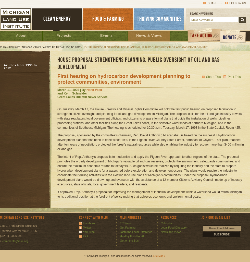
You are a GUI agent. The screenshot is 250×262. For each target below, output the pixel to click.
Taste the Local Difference (136, 231)
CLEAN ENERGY (57, 19)
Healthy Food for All (132, 236)
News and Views (171, 231)
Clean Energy (10, 47)
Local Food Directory (174, 227)
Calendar (166, 223)
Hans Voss (94, 90)
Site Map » (159, 256)
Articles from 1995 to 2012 (62, 47)
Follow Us (237, 3)
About (21, 35)
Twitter (87, 227)
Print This (234, 77)
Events (106, 35)
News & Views (149, 35)
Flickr (86, 236)
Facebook (89, 223)
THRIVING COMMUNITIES (159, 19)
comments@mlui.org (15, 241)
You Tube (89, 231)
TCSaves (125, 223)
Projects (63, 35)
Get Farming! (128, 227)
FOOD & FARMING (108, 19)
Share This (213, 77)
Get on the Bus (129, 240)
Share (212, 3)
